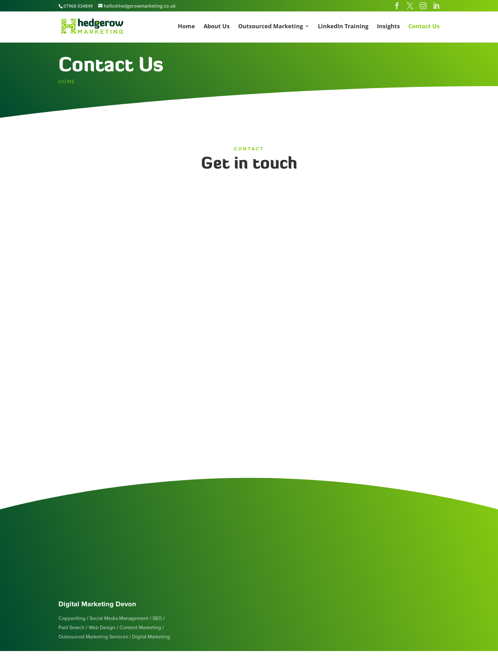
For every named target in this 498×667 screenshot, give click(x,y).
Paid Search (71, 627)
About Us (217, 27)
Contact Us (424, 27)
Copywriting (71, 618)
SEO (157, 618)
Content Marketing (140, 627)
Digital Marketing (151, 637)
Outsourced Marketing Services (93, 637)
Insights (388, 27)
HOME (66, 81)
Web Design (102, 627)
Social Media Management (119, 618)
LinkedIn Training (343, 27)
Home (186, 27)
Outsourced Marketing (270, 27)
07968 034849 (78, 6)
